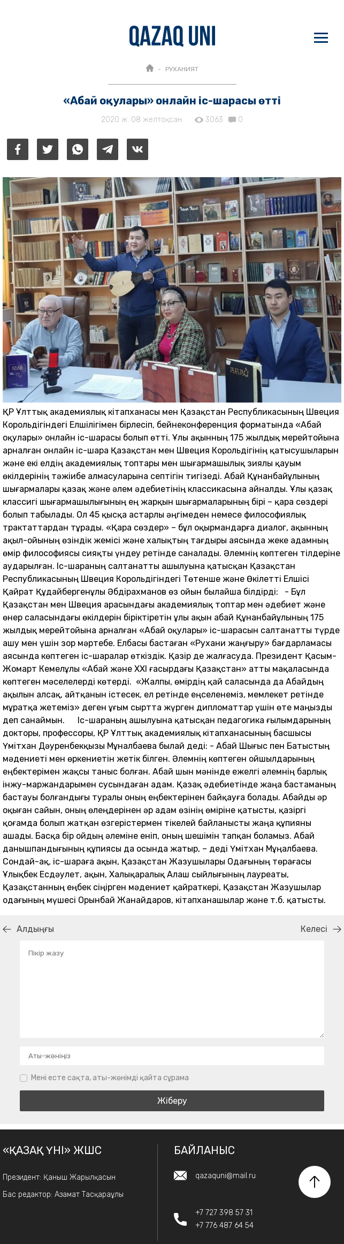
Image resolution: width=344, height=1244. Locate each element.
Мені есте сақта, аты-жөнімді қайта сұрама (110, 1078)
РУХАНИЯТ (181, 69)
